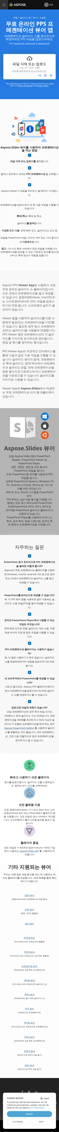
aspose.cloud (43, 43)
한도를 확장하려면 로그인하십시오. (29, 71)
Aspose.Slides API (29, 850)
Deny (41, 1122)
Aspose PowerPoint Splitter (19, 728)
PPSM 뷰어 (29, 980)
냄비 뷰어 (29, 923)
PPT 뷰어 (29, 1008)
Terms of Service (25, 85)
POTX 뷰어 (29, 952)
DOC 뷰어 (29, 1065)
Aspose (13, 4)
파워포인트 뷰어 (30, 966)
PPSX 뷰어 (29, 994)
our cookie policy (37, 1108)
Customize (18, 1122)
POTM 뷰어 (29, 937)
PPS (28, 467)
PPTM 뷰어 (29, 1022)
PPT (14, 467)
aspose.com (19, 43)
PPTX (21, 467)
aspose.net (30, 43)
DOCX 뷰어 (29, 1051)
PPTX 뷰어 (29, 1037)
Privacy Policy (42, 85)
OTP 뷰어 (29, 909)
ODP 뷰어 (29, 895)
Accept (29, 1114)
